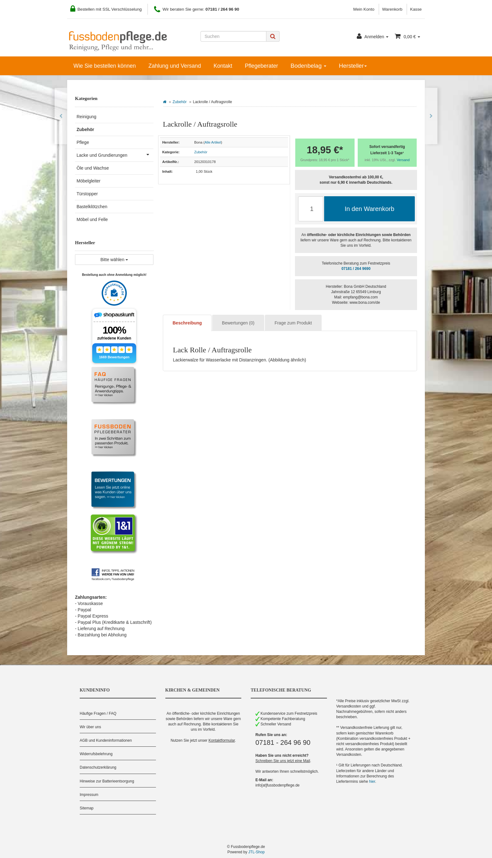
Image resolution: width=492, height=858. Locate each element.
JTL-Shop (256, 852)
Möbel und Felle (92, 219)
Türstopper (87, 193)
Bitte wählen (114, 259)
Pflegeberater (261, 66)
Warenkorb (392, 9)
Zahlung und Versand (174, 66)
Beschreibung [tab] (187, 322)
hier (372, 781)
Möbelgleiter (88, 180)
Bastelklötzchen (92, 206)
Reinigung (86, 116)
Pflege (83, 142)
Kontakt (222, 66)
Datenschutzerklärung (98, 767)
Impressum (89, 794)
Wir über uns (90, 727)
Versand (403, 160)
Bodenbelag (308, 65)
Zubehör (180, 102)
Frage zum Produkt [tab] (293, 322)
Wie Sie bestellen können (104, 66)
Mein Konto (363, 9)
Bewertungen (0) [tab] (238, 322)
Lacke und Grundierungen (115, 154)
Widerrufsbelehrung (96, 754)
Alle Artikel (213, 142)
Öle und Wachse (93, 168)
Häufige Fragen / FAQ (98, 713)
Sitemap (87, 808)
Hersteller (353, 65)
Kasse (416, 9)
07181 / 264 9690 (356, 268)
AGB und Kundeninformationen (106, 740)
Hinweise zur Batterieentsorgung (107, 781)
